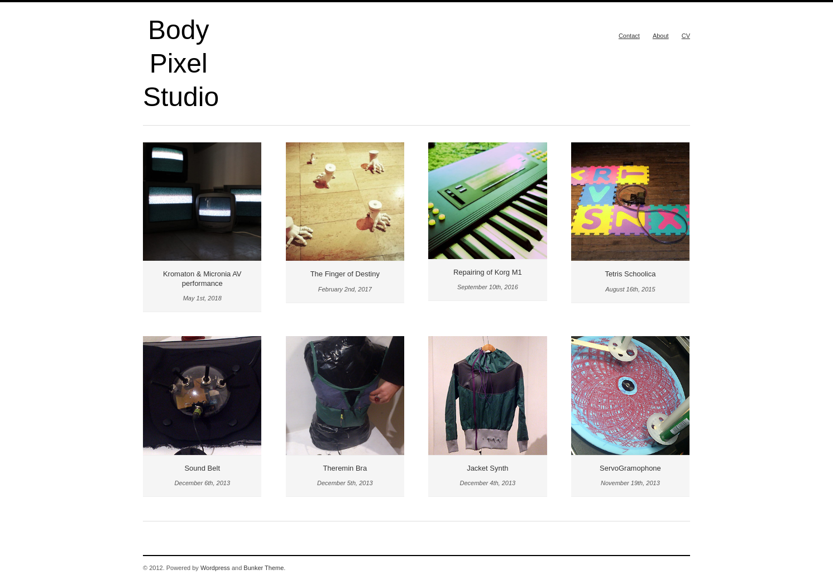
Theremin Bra (345, 468)
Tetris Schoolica (630, 274)
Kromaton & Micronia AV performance (202, 278)
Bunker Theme (263, 567)
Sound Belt (202, 468)
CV (686, 35)
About (661, 35)
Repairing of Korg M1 (487, 272)
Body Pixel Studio (181, 63)
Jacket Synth (487, 468)
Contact (629, 35)
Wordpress (215, 567)
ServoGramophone (630, 468)
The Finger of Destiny (345, 274)
